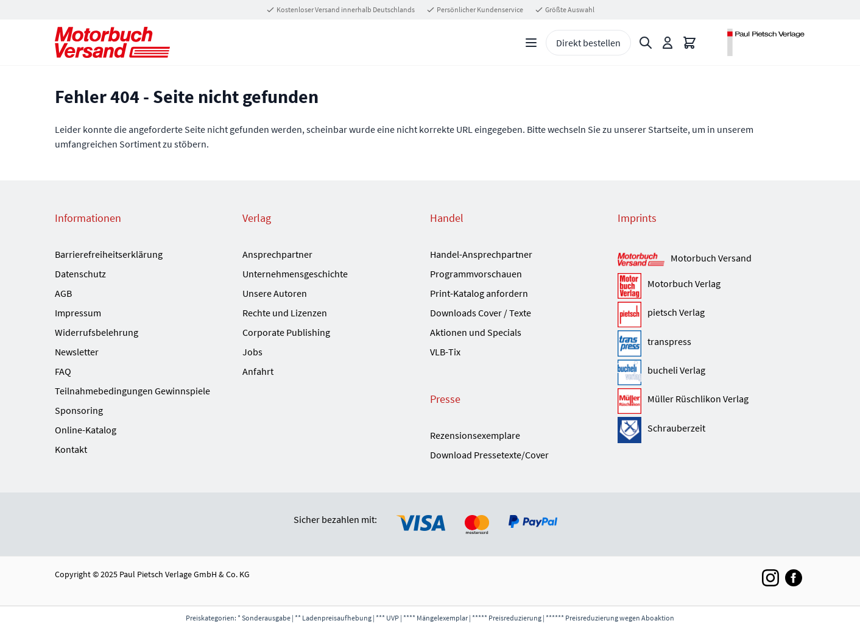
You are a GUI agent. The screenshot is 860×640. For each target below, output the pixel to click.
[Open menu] (531, 42)
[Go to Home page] (112, 42)
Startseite (668, 129)
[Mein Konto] (667, 42)
